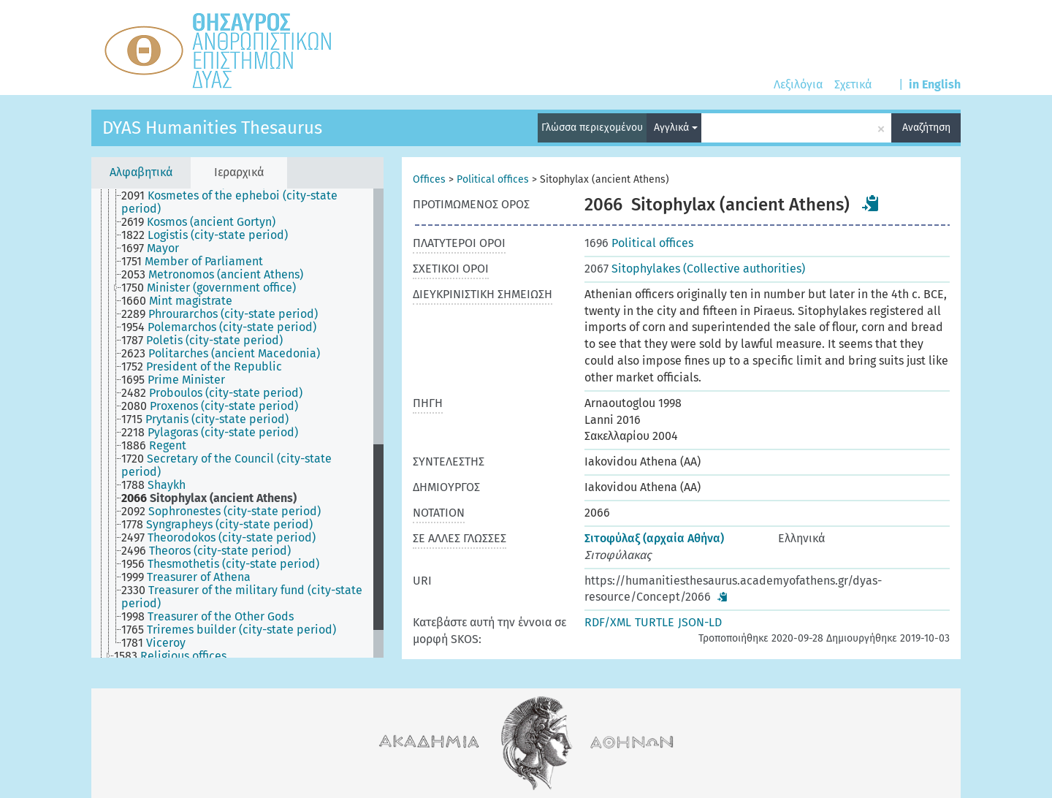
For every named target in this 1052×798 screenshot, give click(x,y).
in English (935, 84)
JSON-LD (700, 622)
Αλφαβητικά (141, 172)
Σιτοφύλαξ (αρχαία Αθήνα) (654, 538)
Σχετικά (853, 84)
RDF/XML (607, 622)
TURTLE (654, 622)
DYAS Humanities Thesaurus (212, 128)
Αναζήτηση (926, 127)
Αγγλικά (676, 127)
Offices (429, 179)
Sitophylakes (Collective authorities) (694, 269)
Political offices (493, 179)
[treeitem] (253, 202)
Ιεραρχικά (239, 172)
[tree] (237, 423)
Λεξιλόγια (798, 84)
